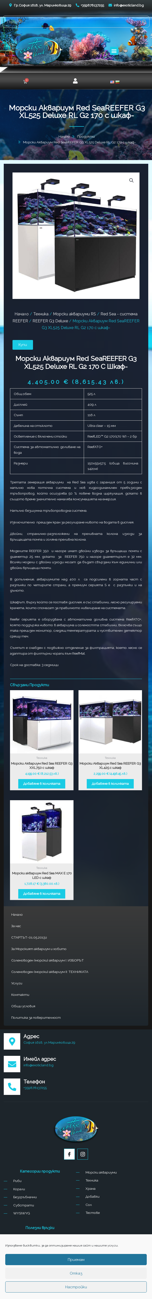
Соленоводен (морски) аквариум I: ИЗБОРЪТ (47, 960)
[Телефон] (12, 1086)
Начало (17, 914)
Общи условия (23, 1006)
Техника (40, 314)
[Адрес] (12, 1041)
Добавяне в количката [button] (41, 784)
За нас (16, 926)
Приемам (76, 1259)
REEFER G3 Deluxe (50, 321)
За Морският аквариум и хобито (38, 949)
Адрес (31, 1036)
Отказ (76, 1273)
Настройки (76, 1287)
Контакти (20, 995)
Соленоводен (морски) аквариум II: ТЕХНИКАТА (49, 972)
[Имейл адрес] (12, 1064)
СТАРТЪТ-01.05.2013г (29, 937)
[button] (114, 51)
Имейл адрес (40, 1059)
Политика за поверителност (36, 1017)
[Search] (144, 21)
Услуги (16, 983)
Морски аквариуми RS (74, 314)
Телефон (34, 1082)
